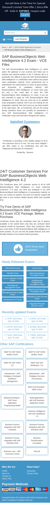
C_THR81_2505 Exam (37, 336)
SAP (10, 47)
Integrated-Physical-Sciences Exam (37, 305)
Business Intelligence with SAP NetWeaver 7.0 (36, 413)
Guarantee (31, 471)
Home (4, 47)
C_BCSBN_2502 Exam (37, 328)
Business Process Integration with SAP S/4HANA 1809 (37, 427)
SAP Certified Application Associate (27, 47)
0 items (7, 39)
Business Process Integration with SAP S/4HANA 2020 (12, 440)
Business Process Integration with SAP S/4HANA (12, 427)
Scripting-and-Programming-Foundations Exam (37, 282)
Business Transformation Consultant (37, 440)
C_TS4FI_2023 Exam (13, 320)
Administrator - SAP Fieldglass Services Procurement (37, 376)
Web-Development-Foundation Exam (37, 274)
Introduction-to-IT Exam (12, 300)
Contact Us (6, 476)
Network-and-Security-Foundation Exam (37, 290)
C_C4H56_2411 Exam (37, 320)
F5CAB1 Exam (13, 273)
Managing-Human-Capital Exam (13, 293)
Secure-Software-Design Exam (13, 279)
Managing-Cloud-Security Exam (37, 298)
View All (37, 451)
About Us (5, 473)
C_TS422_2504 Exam (13, 336)
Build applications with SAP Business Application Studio (36, 400)
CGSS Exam (37, 268)
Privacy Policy (32, 473)
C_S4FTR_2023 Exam (13, 328)
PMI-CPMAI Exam (13, 268)
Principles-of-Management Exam (13, 286)
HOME (4, 471)
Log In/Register (21, 39)
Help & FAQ (6, 479)
